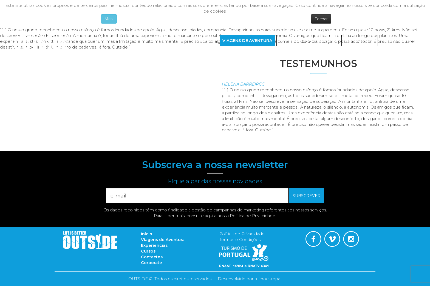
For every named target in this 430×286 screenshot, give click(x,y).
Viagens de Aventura (247, 40)
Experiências (296, 40)
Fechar (321, 18)
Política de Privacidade (242, 233)
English (403, 52)
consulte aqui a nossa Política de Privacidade (230, 215)
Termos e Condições (240, 239)
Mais (108, 18)
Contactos (360, 40)
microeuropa (267, 278)
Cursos (328, 40)
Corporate (395, 40)
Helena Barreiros (243, 84)
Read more (233, 135)
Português (386, 52)
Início (207, 40)
